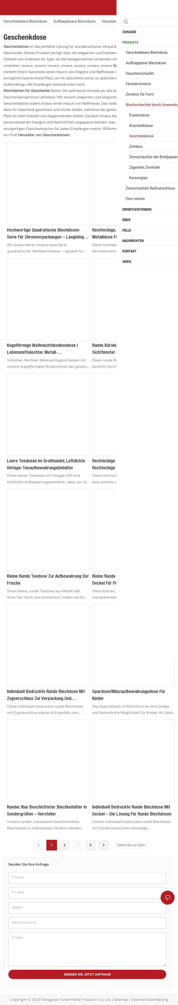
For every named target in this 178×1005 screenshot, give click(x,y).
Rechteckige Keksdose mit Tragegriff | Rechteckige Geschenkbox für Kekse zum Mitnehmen (130, 465)
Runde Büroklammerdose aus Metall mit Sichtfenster (128, 349)
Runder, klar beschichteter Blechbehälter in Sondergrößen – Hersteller (47, 810)
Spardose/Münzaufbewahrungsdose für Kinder (128, 695)
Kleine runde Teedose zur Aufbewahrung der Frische (48, 580)
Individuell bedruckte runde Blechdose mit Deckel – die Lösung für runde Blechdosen (131, 810)
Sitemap (121, 999)
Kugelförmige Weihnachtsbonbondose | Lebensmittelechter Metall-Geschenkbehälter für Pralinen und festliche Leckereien (48, 350)
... (77, 842)
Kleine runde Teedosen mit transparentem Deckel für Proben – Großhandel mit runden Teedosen (132, 580)
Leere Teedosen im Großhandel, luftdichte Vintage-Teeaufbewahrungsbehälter (46, 464)
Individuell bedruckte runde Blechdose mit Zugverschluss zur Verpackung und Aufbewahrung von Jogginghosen (46, 696)
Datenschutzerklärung (149, 999)
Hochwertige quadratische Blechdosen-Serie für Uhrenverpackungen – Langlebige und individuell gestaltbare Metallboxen (46, 234)
